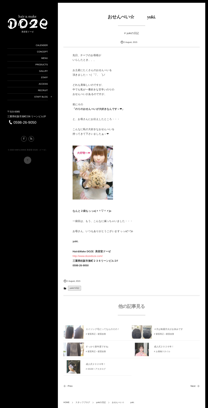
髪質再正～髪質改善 (97, 335)
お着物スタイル (163, 353)
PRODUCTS (41, 64)
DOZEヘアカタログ (97, 370)
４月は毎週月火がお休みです (168, 330)
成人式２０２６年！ (164, 348)
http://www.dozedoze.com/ (88, 256)
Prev (68, 386)
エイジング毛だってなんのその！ (103, 330)
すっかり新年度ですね (97, 348)
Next (195, 386)
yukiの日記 (133, 33)
